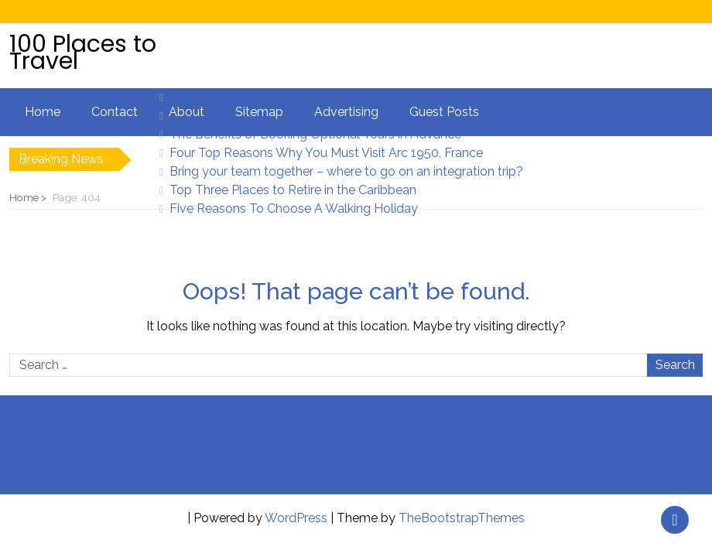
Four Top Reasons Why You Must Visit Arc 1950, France (326, 152)
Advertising (346, 111)
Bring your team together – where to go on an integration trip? (346, 171)
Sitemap (259, 111)
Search (675, 364)
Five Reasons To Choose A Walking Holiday (293, 208)
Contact (114, 111)
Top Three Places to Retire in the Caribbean (292, 190)
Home (42, 111)
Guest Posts (444, 111)
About (186, 111)
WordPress (296, 518)
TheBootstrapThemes (462, 518)
